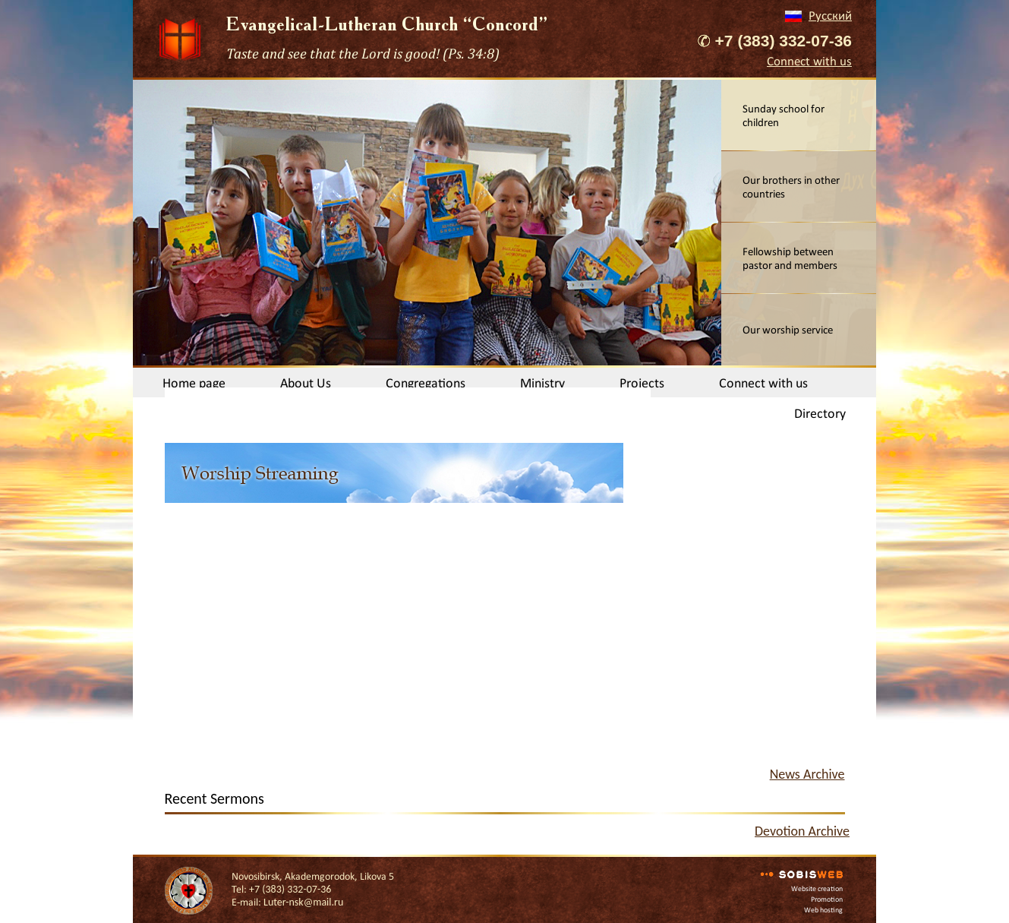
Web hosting (823, 910)
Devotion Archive (802, 831)
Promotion (827, 899)
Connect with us (809, 61)
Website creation (817, 888)
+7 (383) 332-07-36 (783, 40)
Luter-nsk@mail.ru (303, 902)
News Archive (807, 774)
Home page (193, 383)
